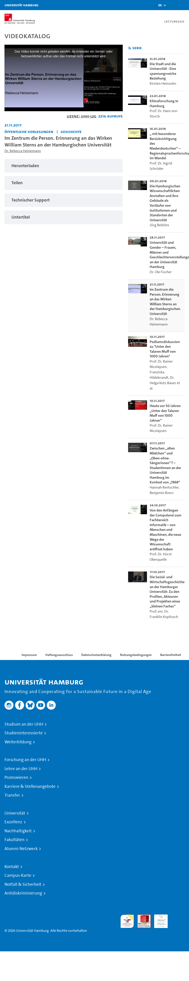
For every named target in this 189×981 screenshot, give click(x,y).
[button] (160, 5)
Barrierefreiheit (170, 655)
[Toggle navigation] (183, 5)
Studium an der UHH (23, 724)
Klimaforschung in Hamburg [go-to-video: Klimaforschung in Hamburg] (164, 103)
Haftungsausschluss (59, 655)
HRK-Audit (158, 920)
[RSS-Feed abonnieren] (129, 48)
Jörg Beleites (159, 225)
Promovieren (16, 777)
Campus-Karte (17, 875)
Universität (14, 813)
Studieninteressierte (23, 733)
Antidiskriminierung (23, 893)
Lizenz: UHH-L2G (81, 116)
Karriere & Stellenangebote (30, 786)
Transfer (12, 795)
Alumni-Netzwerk (21, 849)
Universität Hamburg (21, 5)
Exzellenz (13, 822)
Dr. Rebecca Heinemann (22, 150)
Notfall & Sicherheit (22, 884)
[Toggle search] (172, 5)
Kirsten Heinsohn (163, 83)
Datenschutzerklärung (96, 655)
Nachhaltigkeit (18, 831)
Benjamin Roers (162, 492)
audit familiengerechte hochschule (127, 921)
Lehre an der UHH (20, 769)
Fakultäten (14, 840)
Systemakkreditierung (178, 917)
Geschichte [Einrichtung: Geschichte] (71, 131)
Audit (141, 917)
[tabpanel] (63, 166)
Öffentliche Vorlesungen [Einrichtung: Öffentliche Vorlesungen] (28, 131)
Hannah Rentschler (164, 487)
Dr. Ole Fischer (161, 272)
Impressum (29, 655)
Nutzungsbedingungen (136, 655)
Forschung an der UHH (25, 760)
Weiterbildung (17, 742)
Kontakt (11, 867)
